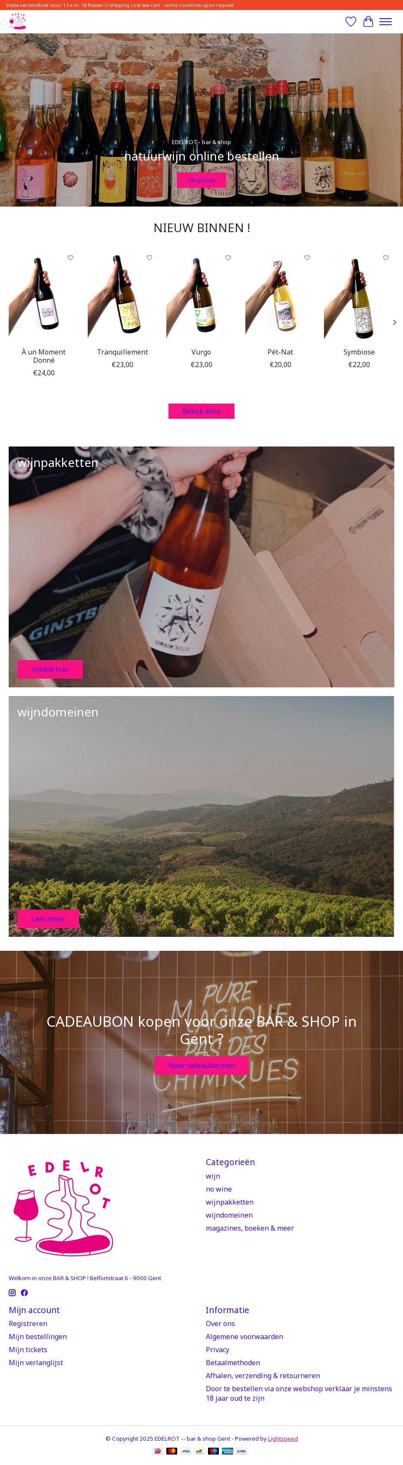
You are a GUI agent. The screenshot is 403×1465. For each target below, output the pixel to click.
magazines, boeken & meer (250, 1228)
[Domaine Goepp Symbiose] (359, 296)
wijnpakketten (230, 1202)
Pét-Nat (280, 352)
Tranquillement (122, 352)
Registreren (28, 1323)
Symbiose (359, 352)
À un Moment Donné (44, 356)
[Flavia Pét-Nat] (280, 296)
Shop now (201, 180)
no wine (219, 1189)
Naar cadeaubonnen (201, 1065)
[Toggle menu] (385, 21)
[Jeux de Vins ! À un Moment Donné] (44, 296)
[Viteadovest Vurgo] (201, 296)
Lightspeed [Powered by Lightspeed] (283, 1438)
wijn (213, 1176)
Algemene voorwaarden (244, 1336)
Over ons (220, 1323)
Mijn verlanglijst (36, 1362)
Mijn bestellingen (38, 1336)
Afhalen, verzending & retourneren (263, 1375)
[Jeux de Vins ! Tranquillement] (123, 296)
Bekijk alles (201, 411)
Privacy (217, 1349)
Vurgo (201, 352)
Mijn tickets (28, 1349)
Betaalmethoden (233, 1362)
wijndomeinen (229, 1215)
